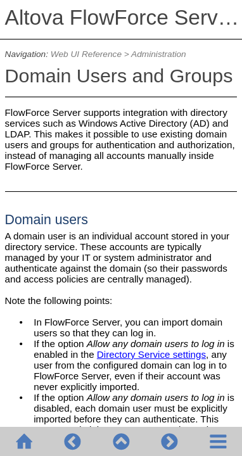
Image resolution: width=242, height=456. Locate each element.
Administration (158, 54)
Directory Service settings (151, 354)
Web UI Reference (86, 54)
